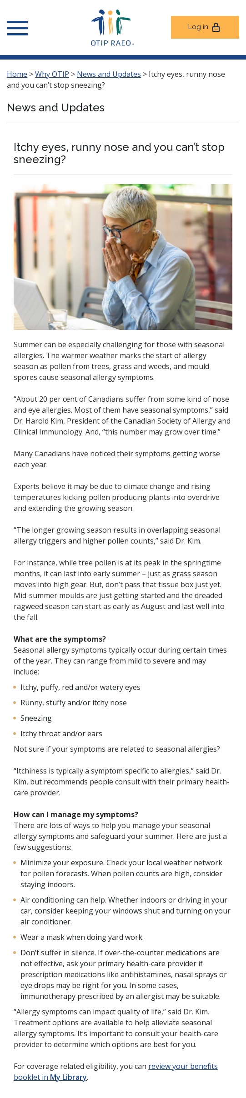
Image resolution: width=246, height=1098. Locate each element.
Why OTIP (52, 74)
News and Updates (109, 74)
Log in (204, 27)
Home (17, 74)
